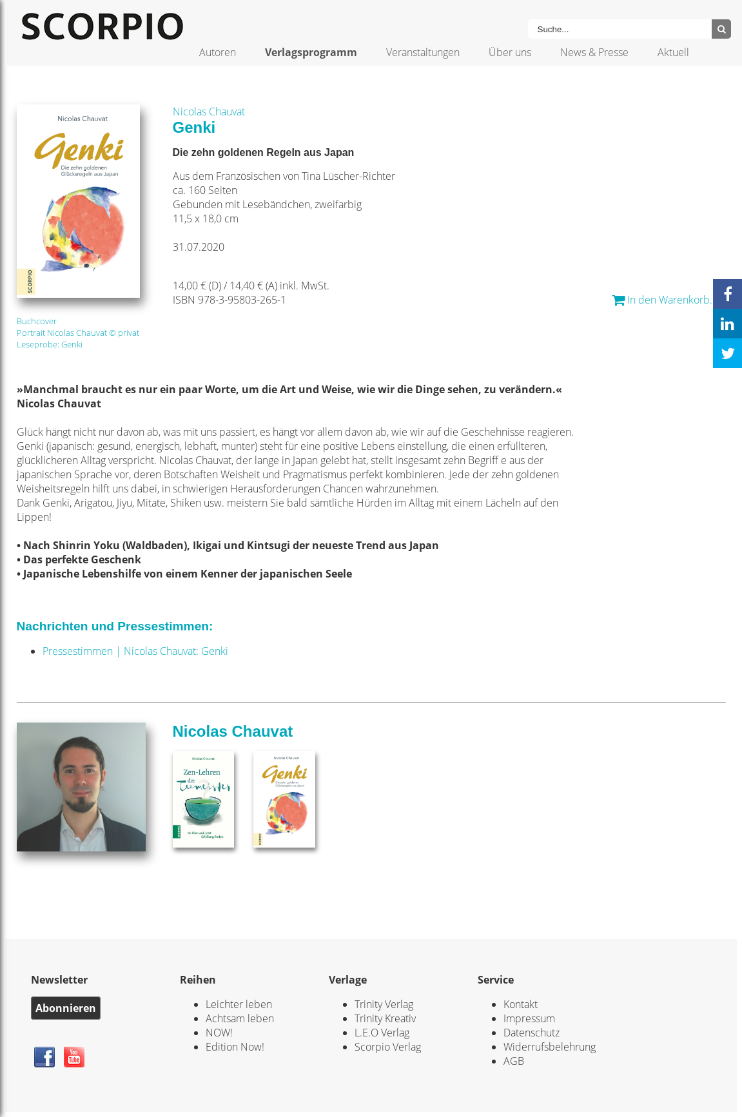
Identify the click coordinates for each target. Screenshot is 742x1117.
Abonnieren (65, 1008)
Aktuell (673, 52)
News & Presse (594, 52)
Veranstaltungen (423, 52)
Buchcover (37, 321)
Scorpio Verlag (388, 1047)
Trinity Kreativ (385, 1018)
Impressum (529, 1018)
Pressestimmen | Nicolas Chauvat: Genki (135, 651)
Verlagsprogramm (311, 52)
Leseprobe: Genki (50, 344)
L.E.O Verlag (382, 1032)
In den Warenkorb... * (669, 300)
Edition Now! (235, 1047)
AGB (513, 1061)
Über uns (510, 52)
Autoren (217, 52)
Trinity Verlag (384, 1004)
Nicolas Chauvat (209, 111)
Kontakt (520, 1004)
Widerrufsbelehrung (549, 1047)
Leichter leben (239, 1004)
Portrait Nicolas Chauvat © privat (78, 332)
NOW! (219, 1032)
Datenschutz (531, 1032)
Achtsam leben (240, 1018)
